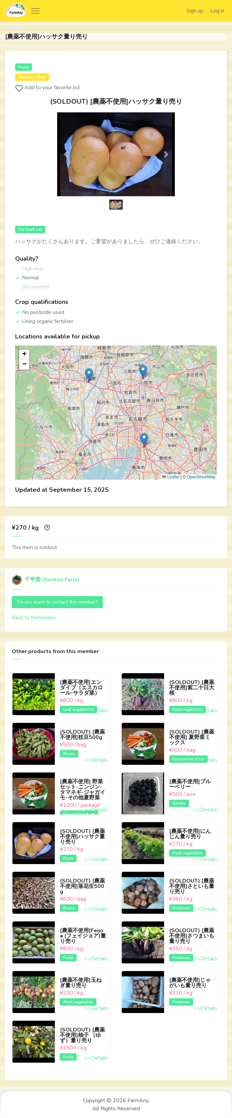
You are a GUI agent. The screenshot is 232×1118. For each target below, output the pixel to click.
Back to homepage (34, 618)
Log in (217, 10)
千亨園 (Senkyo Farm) (45, 580)
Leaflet (170, 477)
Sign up (194, 10)
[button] (66, 155)
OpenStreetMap (201, 477)
